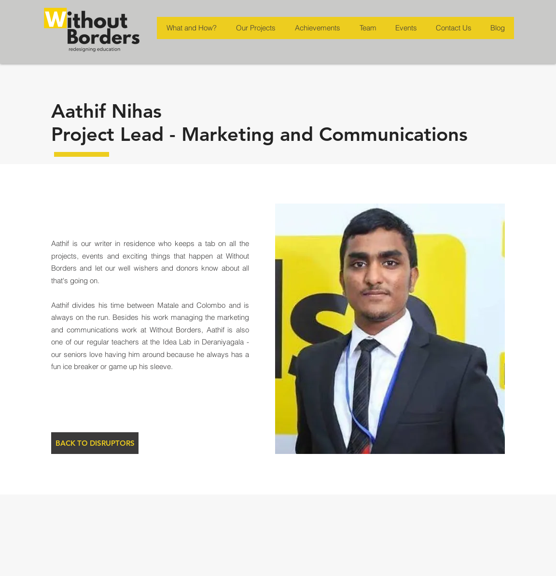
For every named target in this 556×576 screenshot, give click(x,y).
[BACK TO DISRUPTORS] (95, 443)
